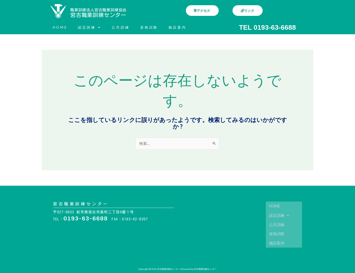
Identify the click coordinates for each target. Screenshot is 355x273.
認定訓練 (89, 27)
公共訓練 (121, 27)
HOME (60, 27)
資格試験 (149, 27)
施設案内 (177, 27)
